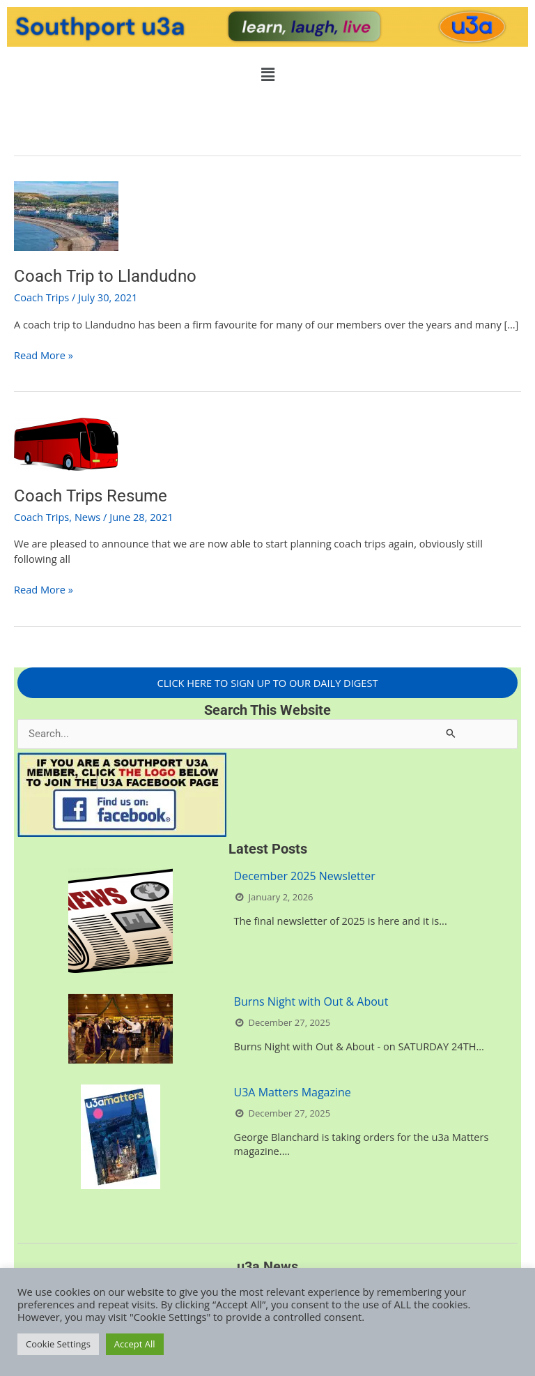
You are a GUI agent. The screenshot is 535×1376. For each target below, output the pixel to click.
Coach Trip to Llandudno (105, 276)
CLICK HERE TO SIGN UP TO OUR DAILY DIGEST (267, 683)
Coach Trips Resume (90, 496)
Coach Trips (41, 297)
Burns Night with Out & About (311, 1001)
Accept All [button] (134, 1344)
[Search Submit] (451, 732)
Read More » (43, 355)
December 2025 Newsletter (304, 876)
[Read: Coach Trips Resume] (66, 443)
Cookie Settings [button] (58, 1344)
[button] (267, 74)
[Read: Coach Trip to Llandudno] (66, 215)
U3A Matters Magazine (292, 1092)
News (87, 517)
